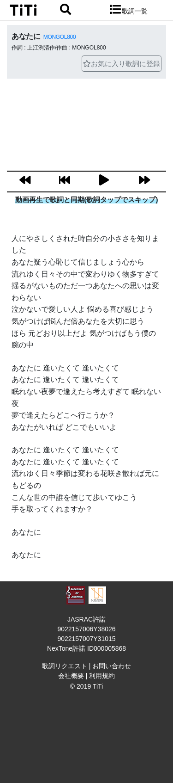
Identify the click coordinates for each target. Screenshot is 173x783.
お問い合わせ (111, 666)
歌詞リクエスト (64, 666)
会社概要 (71, 675)
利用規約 (102, 675)
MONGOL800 (59, 37)
